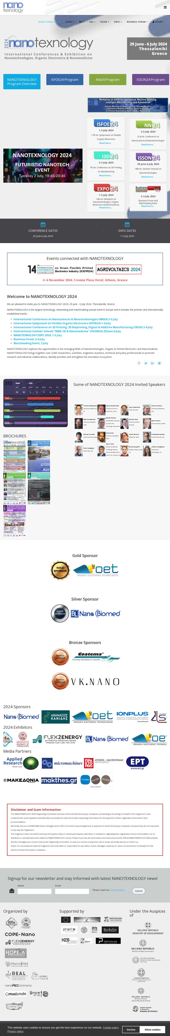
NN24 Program (107, 79)
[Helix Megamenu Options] (165, 7)
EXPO (117, 21)
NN (80, 21)
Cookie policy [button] (111, 1027)
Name (20, 885)
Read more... (106, 143)
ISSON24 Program (151, 79)
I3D (91, 21)
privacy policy (117, 890)
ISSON (103, 21)
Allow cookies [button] (153, 1029)
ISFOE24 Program (64, 79)
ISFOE (69, 21)
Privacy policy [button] (15, 1031)
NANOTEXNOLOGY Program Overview (22, 81)
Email (58, 885)
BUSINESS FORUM (136, 21)
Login (157, 21)
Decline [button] (131, 1029)
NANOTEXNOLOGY (49, 21)
